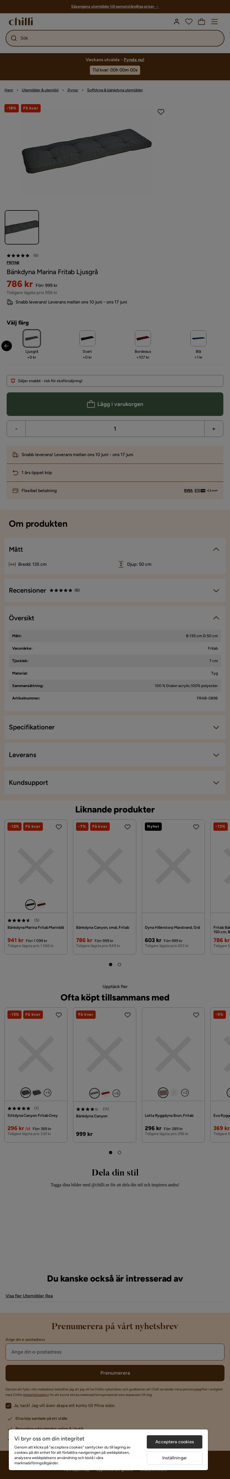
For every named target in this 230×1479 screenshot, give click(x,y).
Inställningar (174, 1457)
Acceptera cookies (174, 1441)
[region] (108, 1449)
